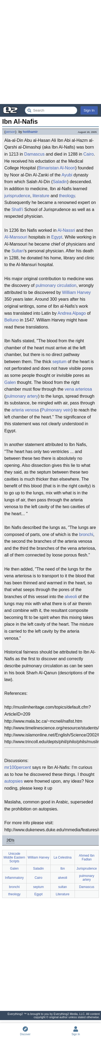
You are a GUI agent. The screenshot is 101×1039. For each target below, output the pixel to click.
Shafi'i (17, 209)
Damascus (34, 154)
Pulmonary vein (56, 410)
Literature (62, 894)
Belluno (11, 320)
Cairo (88, 154)
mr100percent (17, 767)
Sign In (89, 110)
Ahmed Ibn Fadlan (87, 857)
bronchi (86, 534)
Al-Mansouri (15, 237)
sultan (62, 887)
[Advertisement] (50, 52)
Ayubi (67, 175)
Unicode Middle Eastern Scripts (14, 857)
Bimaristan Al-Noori (56, 168)
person (10, 132)
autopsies (13, 781)
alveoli (71, 596)
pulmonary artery (22, 396)
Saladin (60, 181)
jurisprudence (17, 195)
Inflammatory (14, 878)
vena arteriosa (78, 389)
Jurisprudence (86, 868)
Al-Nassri (66, 230)
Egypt (56, 237)
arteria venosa (25, 410)
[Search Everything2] (51, 110)
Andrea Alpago (71, 313)
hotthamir (30, 132)
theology (67, 195)
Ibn (62, 868)
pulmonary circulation (56, 285)
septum (59, 361)
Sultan (18, 251)
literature (41, 195)
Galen (10, 382)
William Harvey (76, 292)
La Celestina (63, 857)
